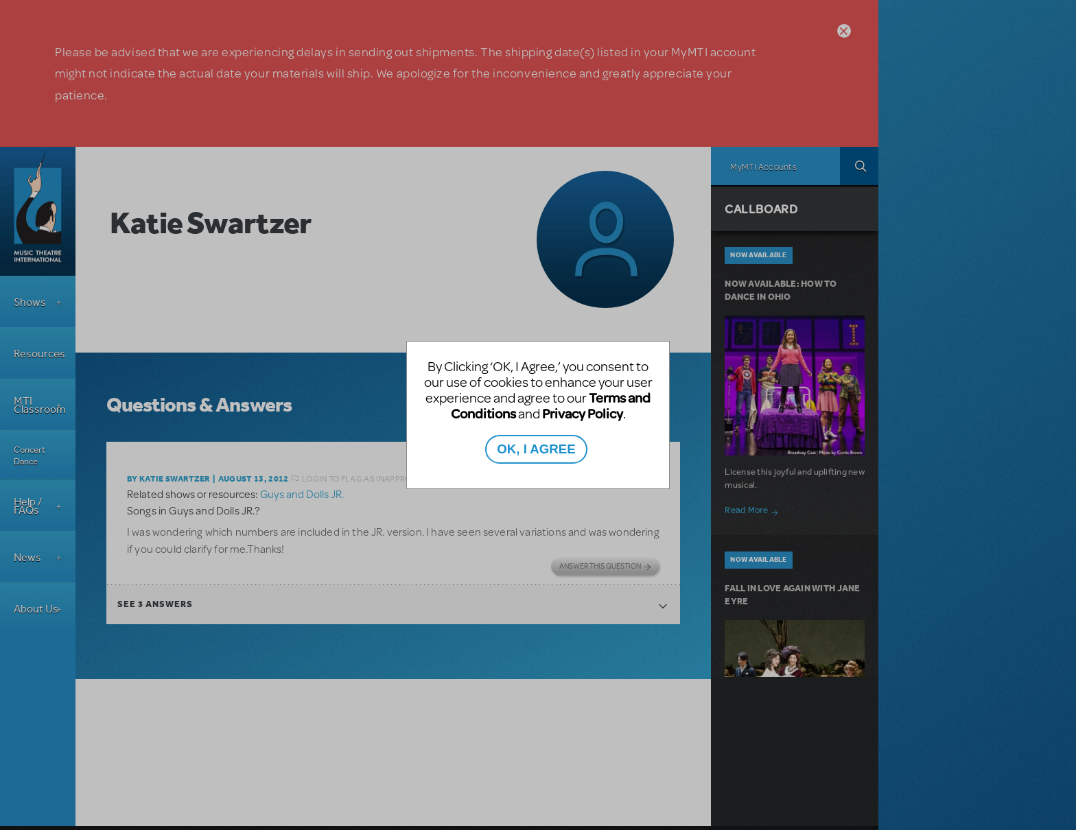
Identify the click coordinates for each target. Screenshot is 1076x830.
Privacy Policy (582, 413)
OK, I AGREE (536, 449)
